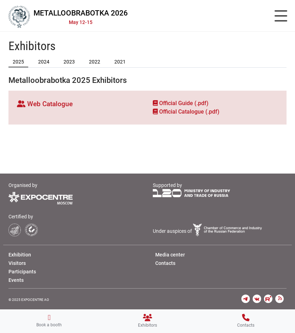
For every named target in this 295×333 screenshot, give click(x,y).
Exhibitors (147, 321)
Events (16, 280)
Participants (22, 271)
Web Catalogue (45, 104)
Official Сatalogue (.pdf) (186, 111)
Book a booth (49, 320)
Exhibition (19, 255)
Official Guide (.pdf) (181, 103)
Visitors (17, 263)
